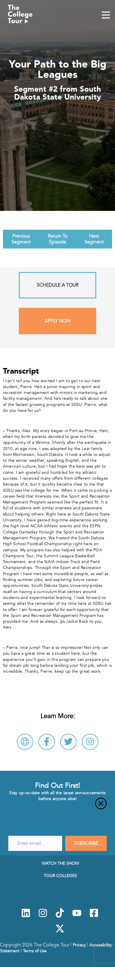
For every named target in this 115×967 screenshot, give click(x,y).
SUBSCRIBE (86, 843)
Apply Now (57, 321)
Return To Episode (57, 239)
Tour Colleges (60, 875)
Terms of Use (35, 950)
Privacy (79, 945)
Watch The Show (60, 863)
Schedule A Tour (57, 285)
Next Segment (94, 239)
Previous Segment (21, 239)
